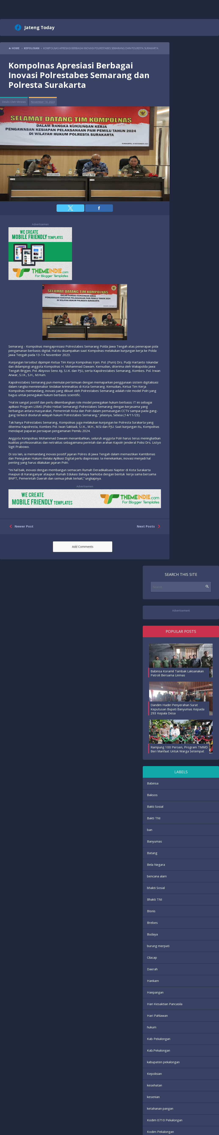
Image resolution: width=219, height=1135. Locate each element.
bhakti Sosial (156, 888)
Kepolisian (154, 1073)
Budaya (152, 934)
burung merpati (158, 946)
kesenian (153, 1097)
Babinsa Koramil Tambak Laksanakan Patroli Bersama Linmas (177, 673)
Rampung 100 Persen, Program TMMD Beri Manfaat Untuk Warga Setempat (179, 749)
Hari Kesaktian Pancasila (164, 1004)
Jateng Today (39, 27)
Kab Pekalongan (158, 1039)
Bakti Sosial (155, 806)
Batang (152, 853)
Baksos (152, 795)
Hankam (153, 981)
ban (149, 830)
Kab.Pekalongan (158, 1050)
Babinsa (152, 783)
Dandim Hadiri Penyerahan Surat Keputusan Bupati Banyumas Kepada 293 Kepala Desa (177, 709)
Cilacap (152, 957)
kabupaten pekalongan (163, 1062)
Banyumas (154, 841)
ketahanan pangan (160, 1108)
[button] (70, 208)
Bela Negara (156, 864)
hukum (151, 1027)
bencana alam (157, 876)
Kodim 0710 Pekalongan (164, 1120)
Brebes (152, 922)
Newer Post (20, 526)
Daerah (152, 969)
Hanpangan (155, 992)
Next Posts (149, 526)
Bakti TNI (154, 818)
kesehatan (154, 1085)
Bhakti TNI (154, 899)
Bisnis (151, 911)
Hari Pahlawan (157, 1015)
